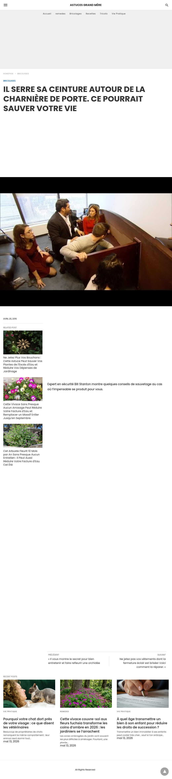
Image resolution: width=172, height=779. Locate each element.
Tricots (104, 13)
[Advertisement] (86, 44)
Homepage (8, 73)
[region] (86, 141)
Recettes (91, 13)
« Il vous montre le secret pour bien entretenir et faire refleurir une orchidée (74, 661)
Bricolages (76, 13)
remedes (61, 13)
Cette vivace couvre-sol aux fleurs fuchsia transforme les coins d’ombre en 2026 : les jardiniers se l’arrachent (83, 725)
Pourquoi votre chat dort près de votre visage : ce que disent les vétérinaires (28, 723)
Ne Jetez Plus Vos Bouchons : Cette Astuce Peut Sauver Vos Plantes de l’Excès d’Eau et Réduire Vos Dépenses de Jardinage (22, 364)
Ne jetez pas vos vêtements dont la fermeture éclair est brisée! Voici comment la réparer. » (143, 663)
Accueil (47, 13)
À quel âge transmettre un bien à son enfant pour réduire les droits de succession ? (142, 723)
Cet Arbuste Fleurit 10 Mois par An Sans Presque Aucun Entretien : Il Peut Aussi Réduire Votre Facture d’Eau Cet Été (21, 458)
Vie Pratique (119, 13)
